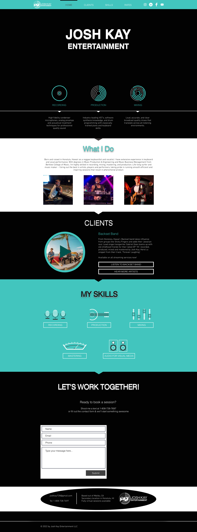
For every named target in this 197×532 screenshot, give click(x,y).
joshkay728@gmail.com (61, 495)
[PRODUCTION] (99, 325)
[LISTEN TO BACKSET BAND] (126, 264)
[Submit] (95, 473)
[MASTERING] (75, 356)
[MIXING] (141, 325)
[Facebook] (156, 4)
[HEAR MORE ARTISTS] (126, 271)
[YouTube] (162, 4)
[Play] (64, 252)
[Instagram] (145, 4)
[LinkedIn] (151, 4)
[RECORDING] (55, 325)
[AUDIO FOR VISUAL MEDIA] (119, 356)
